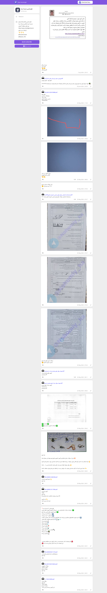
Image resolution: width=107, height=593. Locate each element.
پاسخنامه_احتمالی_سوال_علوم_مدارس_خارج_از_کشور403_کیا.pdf (57, 195)
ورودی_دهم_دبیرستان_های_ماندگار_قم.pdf (52, 78)
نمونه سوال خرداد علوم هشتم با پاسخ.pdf (52, 383)
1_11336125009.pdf (48, 579)
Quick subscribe (27, 42)
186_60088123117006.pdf (49, 489)
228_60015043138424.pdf (49, 564)
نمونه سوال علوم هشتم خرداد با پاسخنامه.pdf (53, 371)
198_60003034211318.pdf (49, 552)
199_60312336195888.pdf (49, 92)
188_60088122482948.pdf (49, 477)
